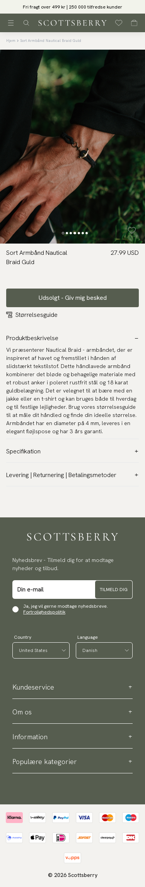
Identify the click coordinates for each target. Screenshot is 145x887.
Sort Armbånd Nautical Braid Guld (50, 40)
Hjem (10, 40)
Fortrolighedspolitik (44, 612)
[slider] (72, 7)
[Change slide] (63, 233)
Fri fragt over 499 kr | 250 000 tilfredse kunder (72, 7)
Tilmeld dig (114, 589)
